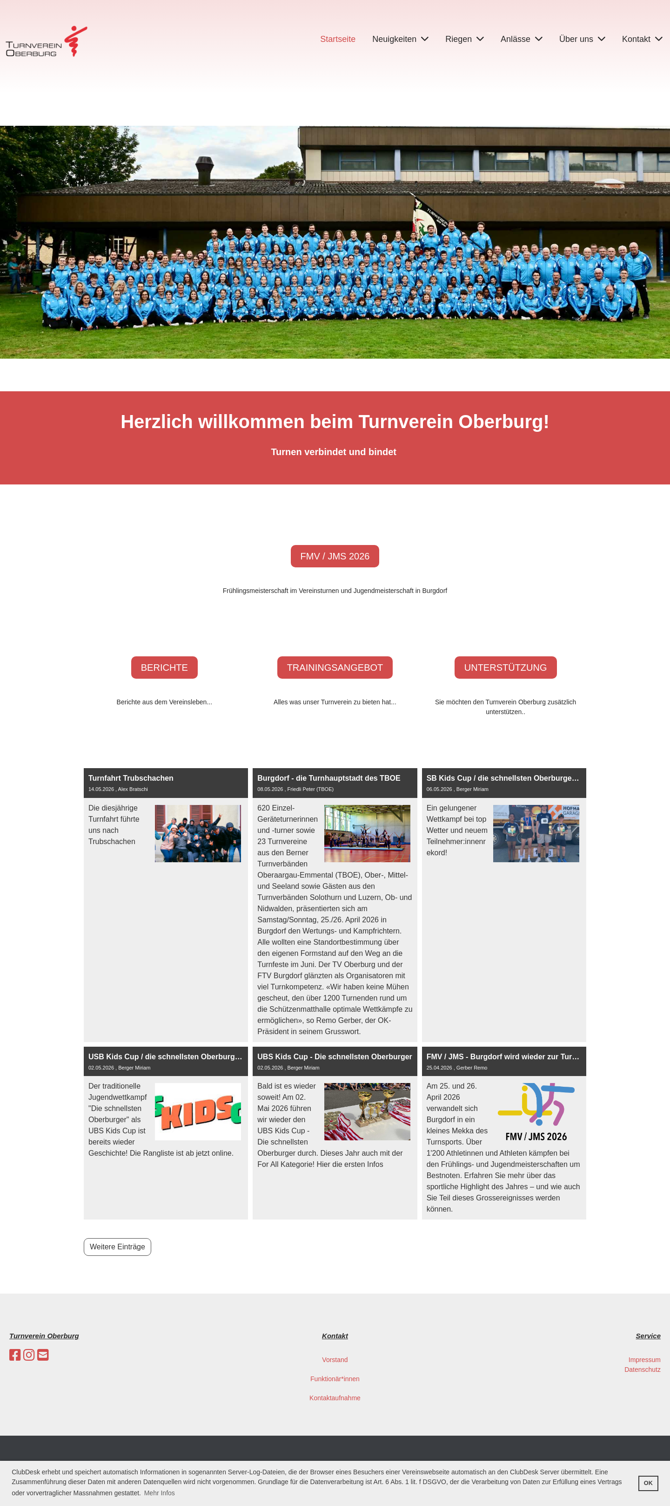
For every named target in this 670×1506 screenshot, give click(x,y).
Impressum (645, 1359)
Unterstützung (505, 667)
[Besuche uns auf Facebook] (15, 1355)
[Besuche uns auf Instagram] (29, 1355)
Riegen (464, 39)
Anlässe (522, 39)
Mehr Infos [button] (159, 1493)
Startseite (337, 39)
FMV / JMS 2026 (335, 556)
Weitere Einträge (117, 1247)
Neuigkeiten (400, 39)
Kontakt (642, 39)
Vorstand (335, 1359)
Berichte (164, 667)
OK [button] (648, 1483)
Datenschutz (642, 1369)
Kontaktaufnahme (335, 1398)
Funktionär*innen (335, 1379)
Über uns (582, 39)
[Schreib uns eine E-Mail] (43, 1355)
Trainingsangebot (335, 667)
